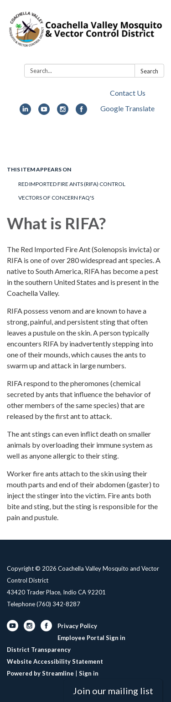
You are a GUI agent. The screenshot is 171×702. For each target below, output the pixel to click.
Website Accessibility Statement (55, 661)
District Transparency (39, 649)
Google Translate (127, 108)
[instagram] (62, 112)
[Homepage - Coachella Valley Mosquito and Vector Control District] (85, 33)
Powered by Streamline (40, 673)
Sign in (88, 673)
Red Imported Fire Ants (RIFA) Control (71, 184)
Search (149, 71)
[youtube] (44, 112)
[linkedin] (25, 112)
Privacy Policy (77, 626)
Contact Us (127, 92)
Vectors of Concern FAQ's (56, 197)
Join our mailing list (113, 690)
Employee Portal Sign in (91, 637)
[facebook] (81, 112)
